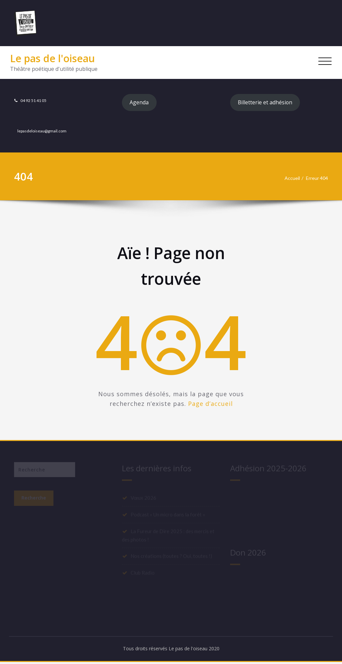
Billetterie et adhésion (267, 103)
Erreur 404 (316, 179)
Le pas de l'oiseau (52, 58)
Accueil (289, 179)
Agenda (140, 103)
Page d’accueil (210, 404)
